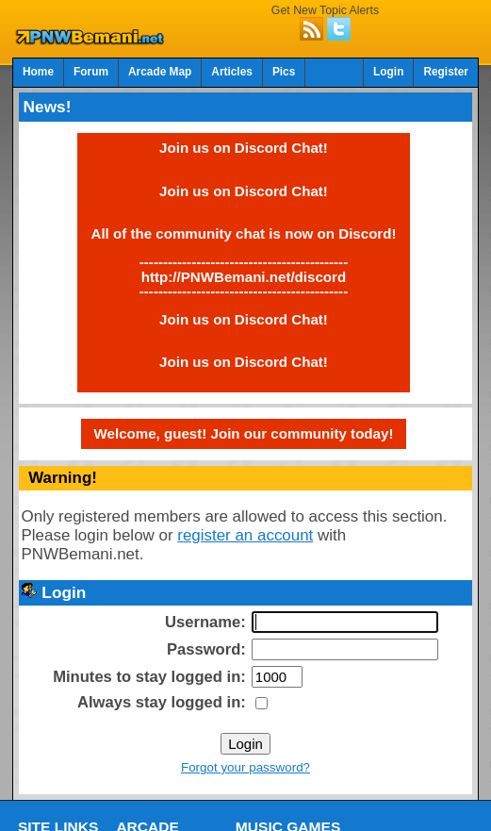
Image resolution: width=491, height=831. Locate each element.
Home (38, 71)
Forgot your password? (245, 767)
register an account (245, 535)
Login (388, 71)
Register (445, 71)
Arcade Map (159, 71)
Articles (232, 71)
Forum (91, 71)
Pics (283, 71)
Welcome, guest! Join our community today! (244, 433)
